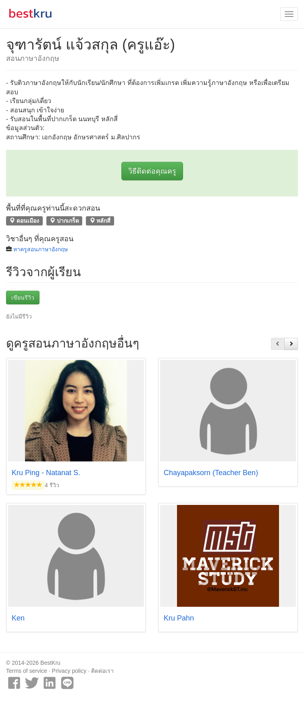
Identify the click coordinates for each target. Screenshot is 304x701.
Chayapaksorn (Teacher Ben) (211, 473)
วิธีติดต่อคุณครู (152, 171)
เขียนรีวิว (22, 297)
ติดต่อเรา (102, 671)
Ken (18, 618)
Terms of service (26, 671)
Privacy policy (69, 671)
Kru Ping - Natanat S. (46, 473)
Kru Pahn (179, 618)
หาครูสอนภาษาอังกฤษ (40, 249)
